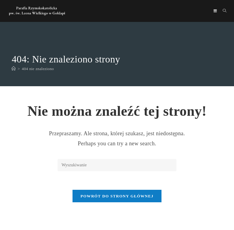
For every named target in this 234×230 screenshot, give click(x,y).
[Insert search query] (117, 165)
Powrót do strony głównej (117, 196)
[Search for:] (222, 11)
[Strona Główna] (14, 68)
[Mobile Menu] (216, 11)
